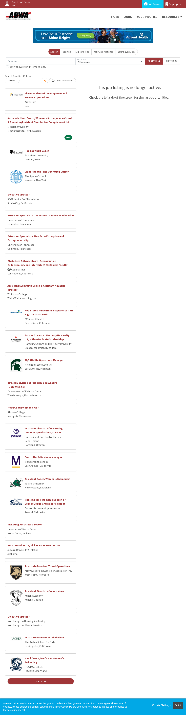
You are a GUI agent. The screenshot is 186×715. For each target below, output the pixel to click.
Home (115, 17)
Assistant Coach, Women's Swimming (47, 479)
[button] (171, 61)
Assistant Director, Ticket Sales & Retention (34, 545)
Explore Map (82, 51)
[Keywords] (41, 61)
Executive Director (18, 194)
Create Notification (62, 80)
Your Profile (147, 17)
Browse (66, 51)
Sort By (11, 80)
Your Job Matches (103, 51)
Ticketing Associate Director (24, 524)
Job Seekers (153, 4)
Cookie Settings (161, 705)
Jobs (128, 17)
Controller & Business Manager (43, 457)
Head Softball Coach (37, 150)
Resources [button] (171, 17)
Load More (40, 681)
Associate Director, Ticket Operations (47, 566)
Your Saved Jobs (127, 51)
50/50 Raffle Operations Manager (44, 360)
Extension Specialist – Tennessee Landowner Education (40, 215)
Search (54, 51)
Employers (173, 4)
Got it (178, 705)
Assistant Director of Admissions (44, 591)
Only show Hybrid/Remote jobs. (28, 66)
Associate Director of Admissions (44, 637)
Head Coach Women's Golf (23, 407)
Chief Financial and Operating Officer (47, 171)
